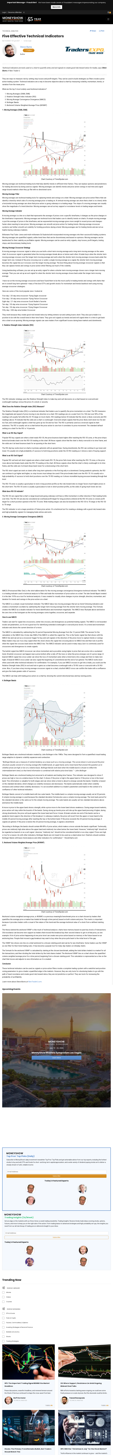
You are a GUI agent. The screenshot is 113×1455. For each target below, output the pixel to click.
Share (93, 31)
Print (101, 31)
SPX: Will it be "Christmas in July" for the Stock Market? (83, 1449)
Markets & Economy (12, 1332)
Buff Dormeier (19, 1398)
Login (4, 12)
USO (107, 1405)
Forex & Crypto (11, 1318)
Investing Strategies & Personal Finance (19, 1327)
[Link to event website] (56, 1050)
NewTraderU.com (34, 982)
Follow (29, 50)
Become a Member (15, 12)
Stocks (8, 1336)
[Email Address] (56, 1171)
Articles (8, 1292)
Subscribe (56, 1176)
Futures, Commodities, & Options (17, 1323)
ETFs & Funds (10, 1313)
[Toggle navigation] (108, 19)
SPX (51, 1405)
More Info (57, 7)
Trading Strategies (12, 1341)
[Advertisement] (56, 1126)
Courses (9, 1302)
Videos (8, 1297)
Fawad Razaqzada (77, 1398)
